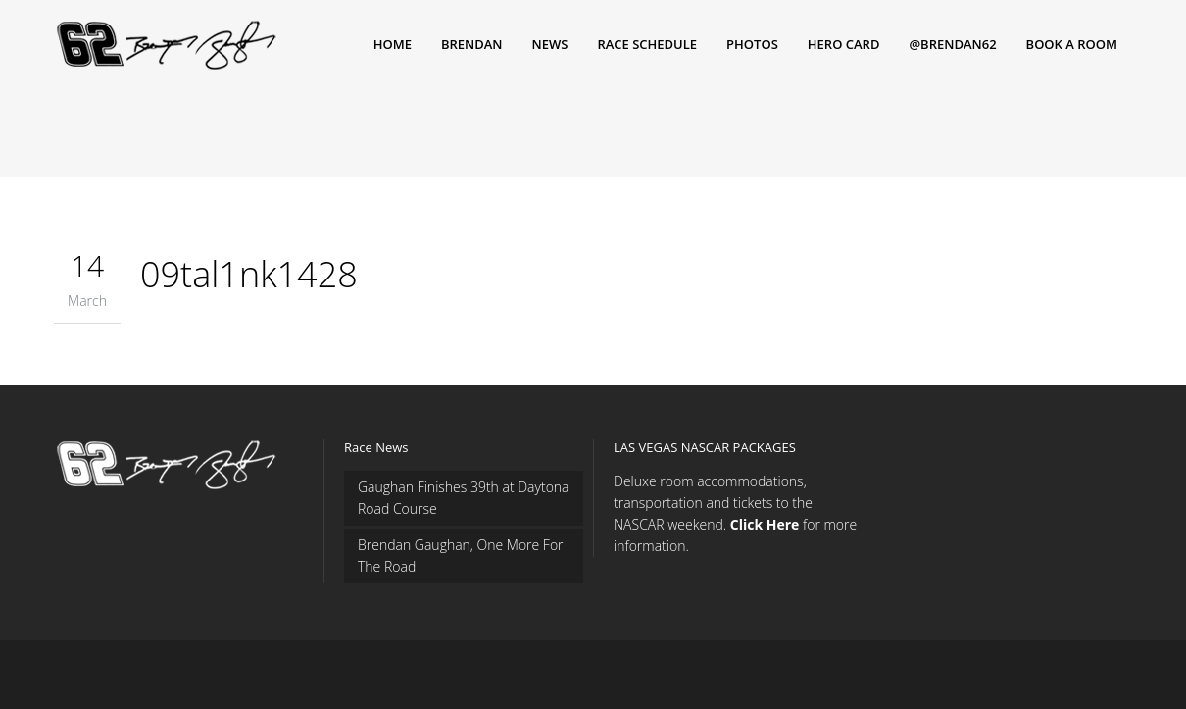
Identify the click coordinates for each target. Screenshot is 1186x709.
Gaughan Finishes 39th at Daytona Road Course (463, 498)
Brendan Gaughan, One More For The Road (461, 555)
